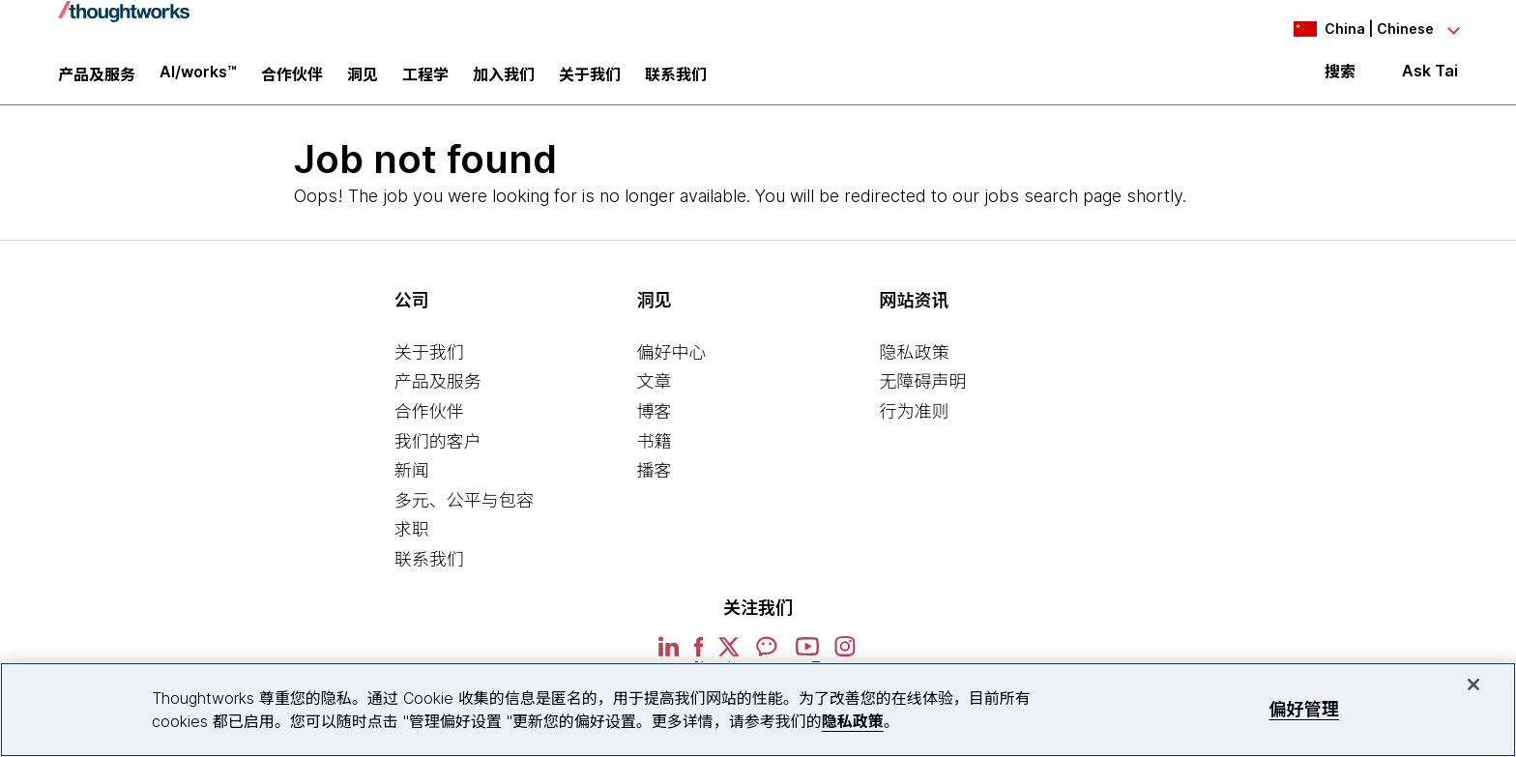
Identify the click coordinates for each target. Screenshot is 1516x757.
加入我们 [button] (504, 82)
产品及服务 (437, 393)
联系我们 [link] (676, 82)
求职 (411, 541)
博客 (654, 422)
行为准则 (913, 422)
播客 (654, 481)
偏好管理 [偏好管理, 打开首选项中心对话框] (1303, 709)
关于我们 (429, 363)
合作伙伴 (429, 422)
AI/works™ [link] (198, 79)
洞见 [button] (362, 82)
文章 (654, 393)
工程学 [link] (425, 82)
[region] (758, 709)
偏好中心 (672, 363)
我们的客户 (437, 452)
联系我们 (429, 570)
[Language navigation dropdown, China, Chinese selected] (1351, 29)
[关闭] (1473, 684)
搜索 (1340, 79)
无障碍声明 (922, 393)
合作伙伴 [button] (292, 82)
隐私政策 (913, 363)
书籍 (654, 452)
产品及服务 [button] (96, 82)
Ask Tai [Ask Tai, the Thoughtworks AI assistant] (1430, 79)
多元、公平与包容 (464, 511)
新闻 (411, 481)
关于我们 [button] (590, 82)
